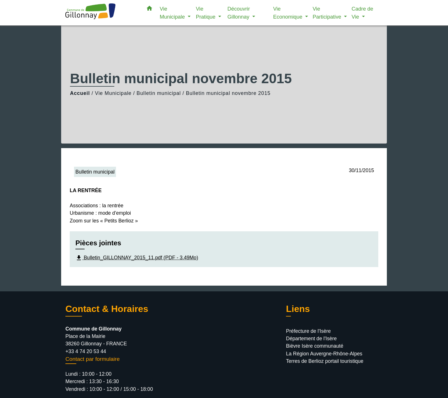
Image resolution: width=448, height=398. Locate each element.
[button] (149, 9)
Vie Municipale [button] (173, 13)
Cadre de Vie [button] (362, 13)
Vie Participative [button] (328, 13)
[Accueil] (101, 12)
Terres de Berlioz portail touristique (324, 361)
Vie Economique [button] (288, 13)
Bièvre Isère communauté (314, 346)
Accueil (80, 93)
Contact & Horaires (106, 309)
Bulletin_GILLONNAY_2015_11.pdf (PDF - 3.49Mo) (136, 257)
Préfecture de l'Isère (308, 331)
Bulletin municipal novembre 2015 (228, 93)
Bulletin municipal (159, 93)
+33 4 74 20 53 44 (85, 351)
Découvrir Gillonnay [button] (239, 13)
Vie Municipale (113, 93)
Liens (298, 309)
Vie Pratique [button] (206, 13)
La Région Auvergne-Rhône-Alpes (324, 354)
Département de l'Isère (311, 338)
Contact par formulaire (92, 359)
